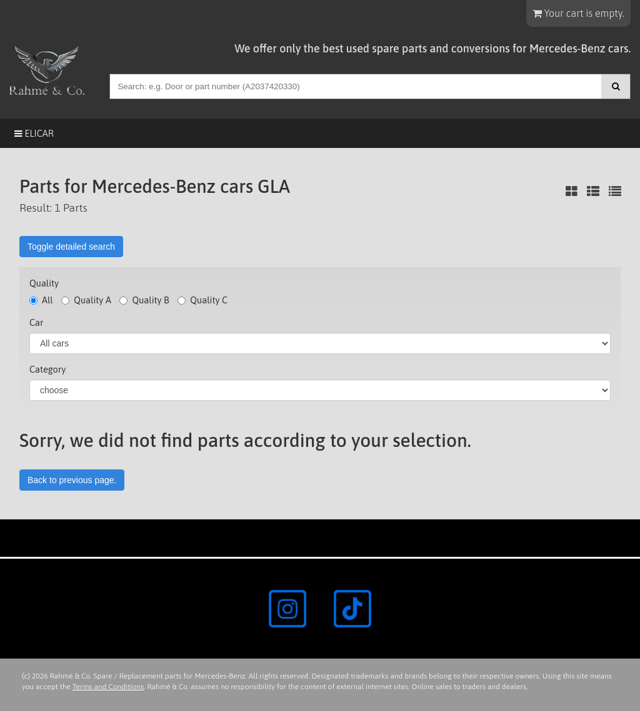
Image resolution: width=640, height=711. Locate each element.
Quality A (86, 300)
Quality (44, 283)
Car (36, 322)
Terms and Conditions (108, 686)
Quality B (144, 300)
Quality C (203, 300)
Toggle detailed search (71, 247)
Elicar (34, 133)
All (41, 300)
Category (47, 369)
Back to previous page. (72, 480)
